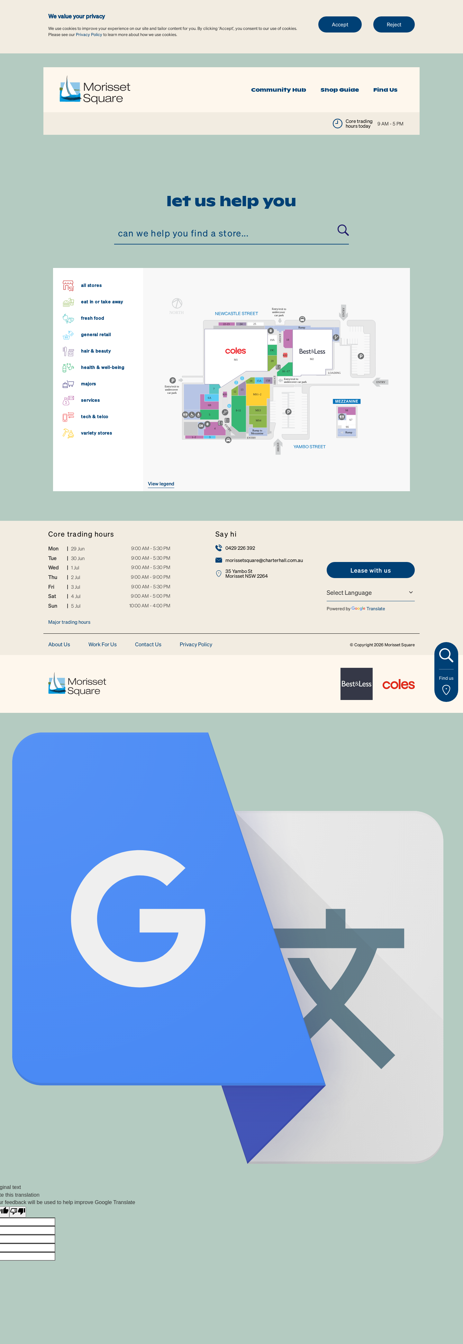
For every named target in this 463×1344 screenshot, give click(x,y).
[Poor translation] (17, 1212)
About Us (59, 644)
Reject (394, 24)
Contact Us (148, 644)
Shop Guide (340, 89)
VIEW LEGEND (161, 483)
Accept (340, 24)
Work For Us (102, 644)
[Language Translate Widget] (371, 592)
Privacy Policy (89, 34)
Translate (368, 608)
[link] (94, 89)
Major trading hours (69, 622)
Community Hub (278, 89)
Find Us (385, 89)
